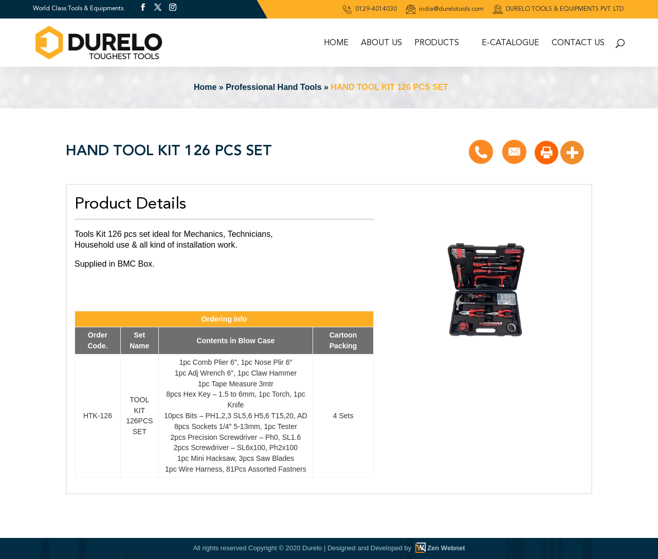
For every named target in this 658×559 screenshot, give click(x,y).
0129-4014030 (369, 9)
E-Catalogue (510, 43)
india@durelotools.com (445, 9)
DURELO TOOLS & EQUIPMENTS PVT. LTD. (559, 9)
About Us (381, 43)
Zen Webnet (446, 548)
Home (336, 43)
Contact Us (578, 43)
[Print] (546, 152)
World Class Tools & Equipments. (79, 8)
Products (436, 43)
